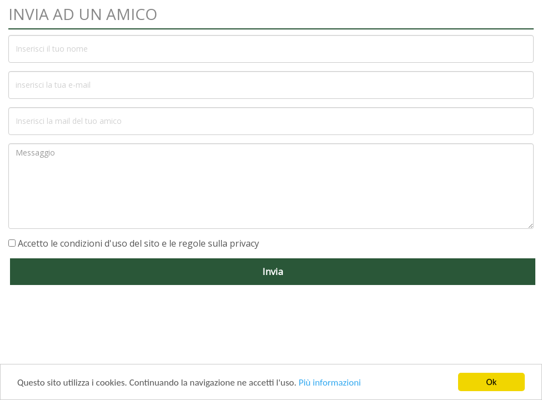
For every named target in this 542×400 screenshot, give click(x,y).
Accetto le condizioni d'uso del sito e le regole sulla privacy (138, 243)
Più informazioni (330, 382)
